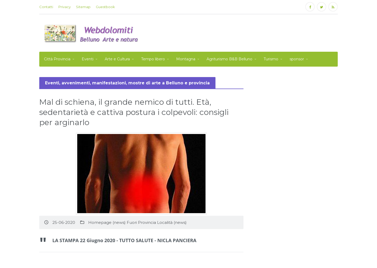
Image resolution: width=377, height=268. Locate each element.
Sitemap (83, 7)
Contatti (46, 7)
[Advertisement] (242, 32)
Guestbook (105, 7)
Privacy (64, 7)
